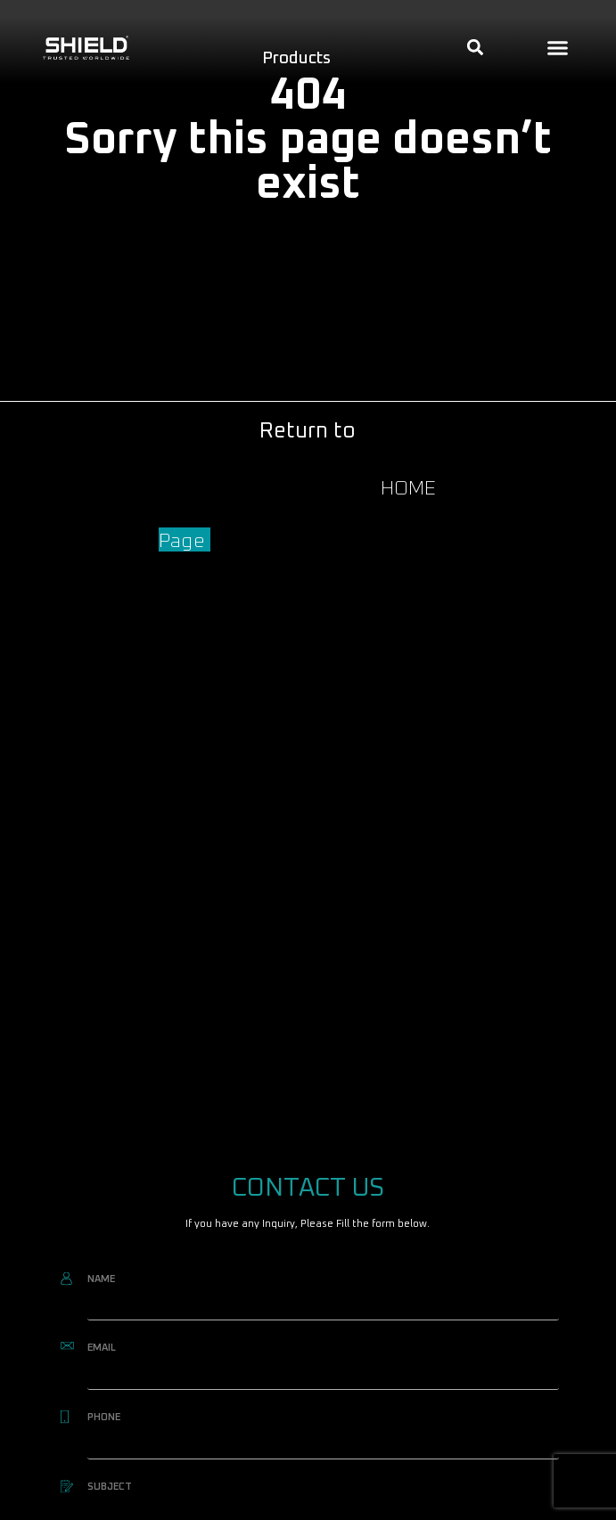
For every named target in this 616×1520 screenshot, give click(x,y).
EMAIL (101, 1347)
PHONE (103, 1417)
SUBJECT (109, 1486)
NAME (101, 1279)
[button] (558, 47)
